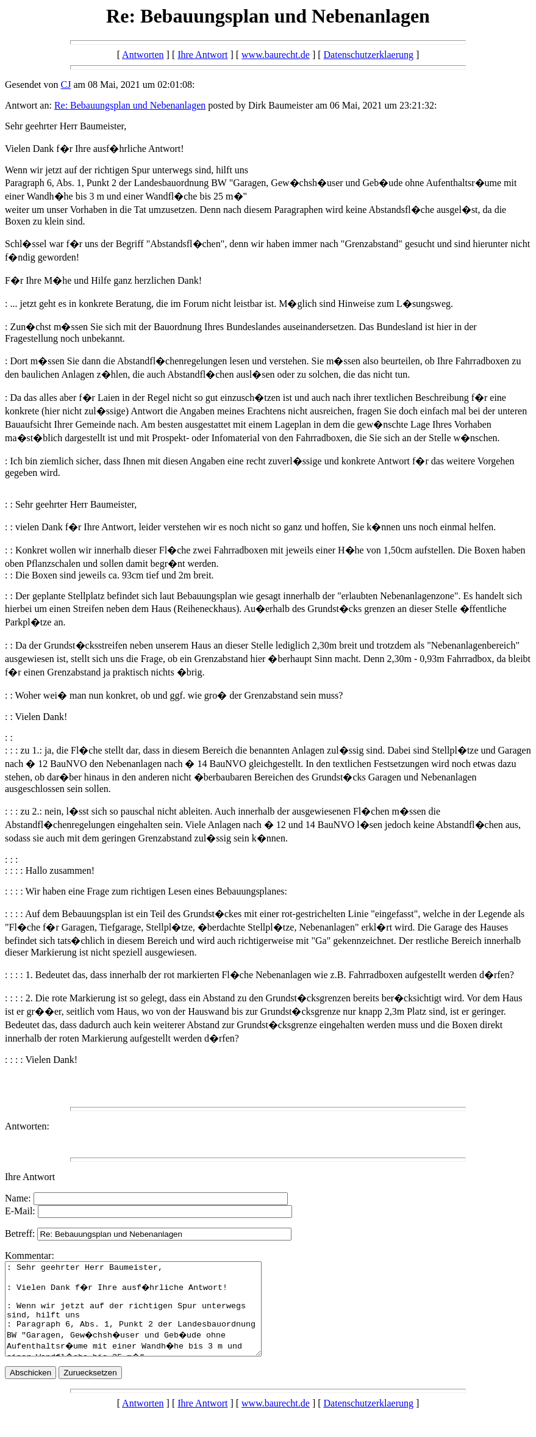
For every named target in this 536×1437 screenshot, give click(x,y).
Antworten (142, 54)
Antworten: (27, 1126)
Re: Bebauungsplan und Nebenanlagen (129, 105)
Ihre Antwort (202, 54)
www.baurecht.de (275, 54)
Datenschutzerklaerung (368, 54)
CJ (66, 84)
